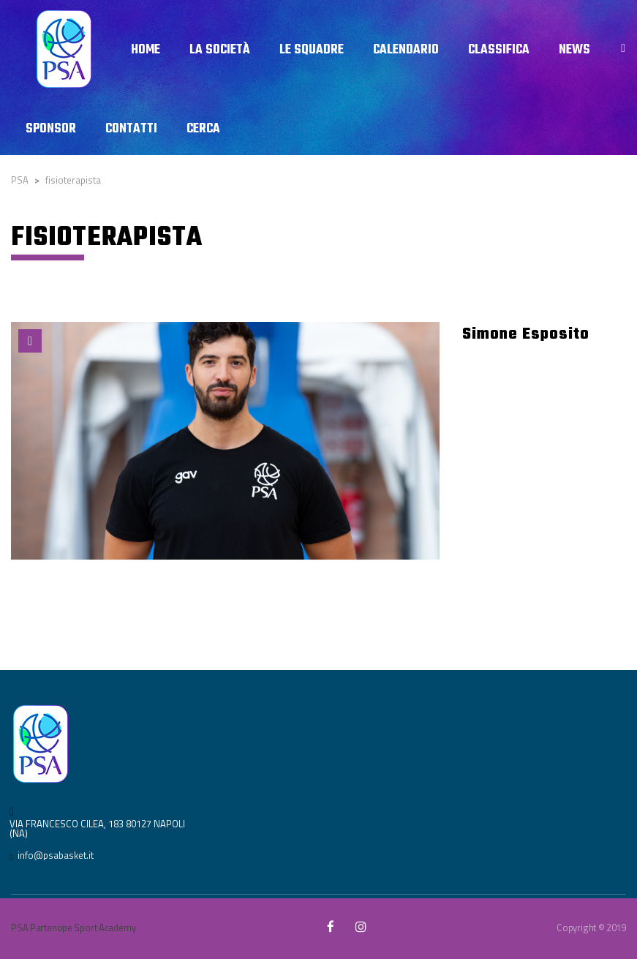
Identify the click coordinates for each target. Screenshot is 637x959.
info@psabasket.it (56, 855)
